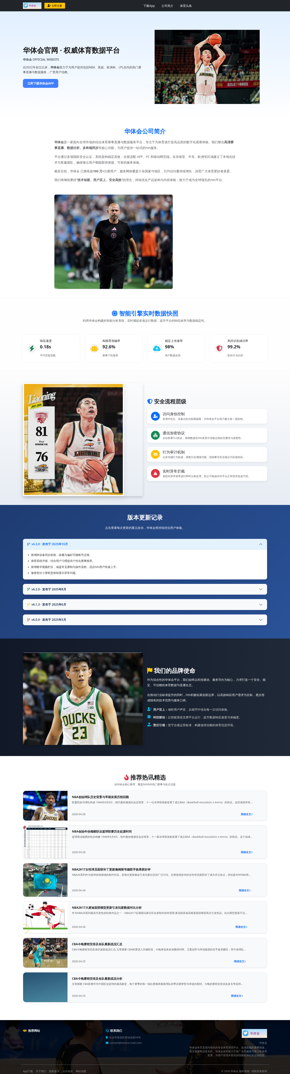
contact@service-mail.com (126, 1043)
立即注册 (55, 5)
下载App (149, 6)
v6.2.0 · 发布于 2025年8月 (46, 589)
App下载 (28, 1071)
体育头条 (186, 6)
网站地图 (81, 1071)
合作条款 (68, 1071)
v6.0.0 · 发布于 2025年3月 (46, 620)
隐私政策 (54, 1071)
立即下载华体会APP (40, 83)
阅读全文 (247, 814)
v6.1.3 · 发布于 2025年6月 (46, 604)
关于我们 (41, 1071)
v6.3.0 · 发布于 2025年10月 (47, 544)
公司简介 (167, 6)
